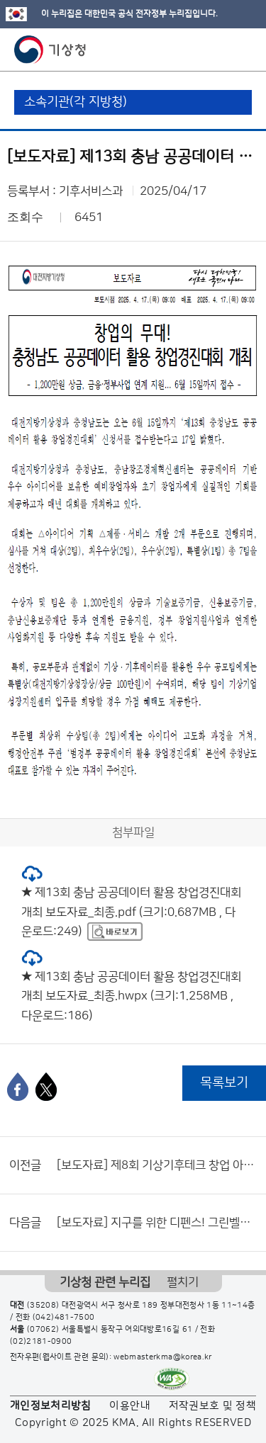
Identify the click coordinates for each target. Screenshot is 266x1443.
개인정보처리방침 (51, 1406)
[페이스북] (17, 1087)
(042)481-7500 (64, 1317)
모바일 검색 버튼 (220, 50)
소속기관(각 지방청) (75, 102)
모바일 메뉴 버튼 (242, 50)
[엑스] (46, 1087)
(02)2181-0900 (41, 1341)
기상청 (50, 49)
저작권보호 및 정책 (213, 1406)
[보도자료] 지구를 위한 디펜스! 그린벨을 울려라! (158, 1222)
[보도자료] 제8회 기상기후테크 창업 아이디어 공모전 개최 (158, 1165)
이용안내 (129, 1406)
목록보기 (224, 1082)
